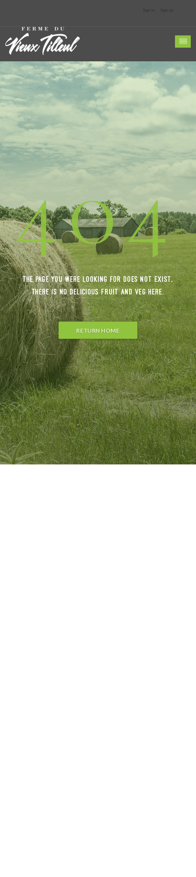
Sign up (166, 10)
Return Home (97, 330)
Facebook (12, 704)
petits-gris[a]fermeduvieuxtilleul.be (40, 696)
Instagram (13, 713)
